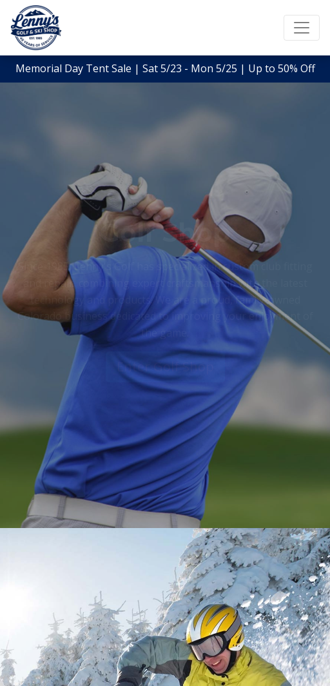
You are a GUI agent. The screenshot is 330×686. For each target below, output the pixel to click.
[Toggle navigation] (302, 28)
